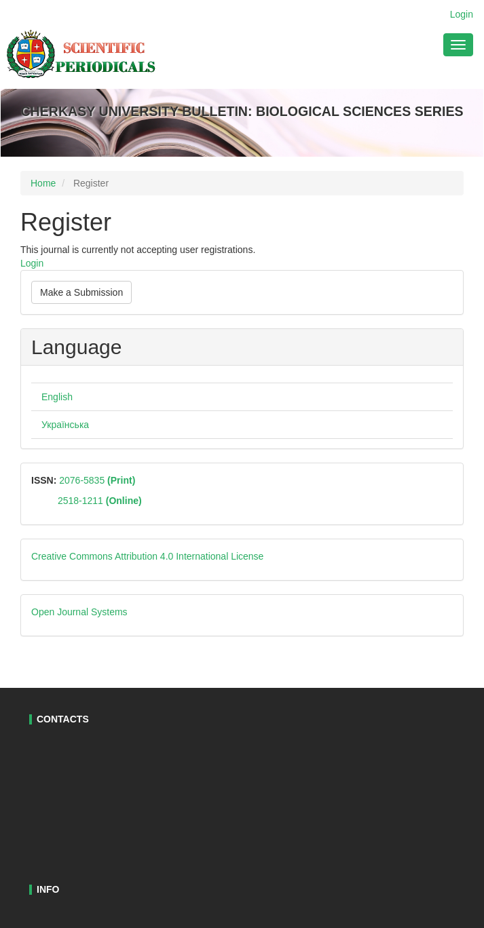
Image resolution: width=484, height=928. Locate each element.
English (57, 396)
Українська (65, 424)
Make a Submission (81, 292)
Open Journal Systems (79, 611)
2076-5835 (95, 480)
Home (43, 183)
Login (461, 14)
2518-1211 (100, 500)
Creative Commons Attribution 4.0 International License (147, 556)
